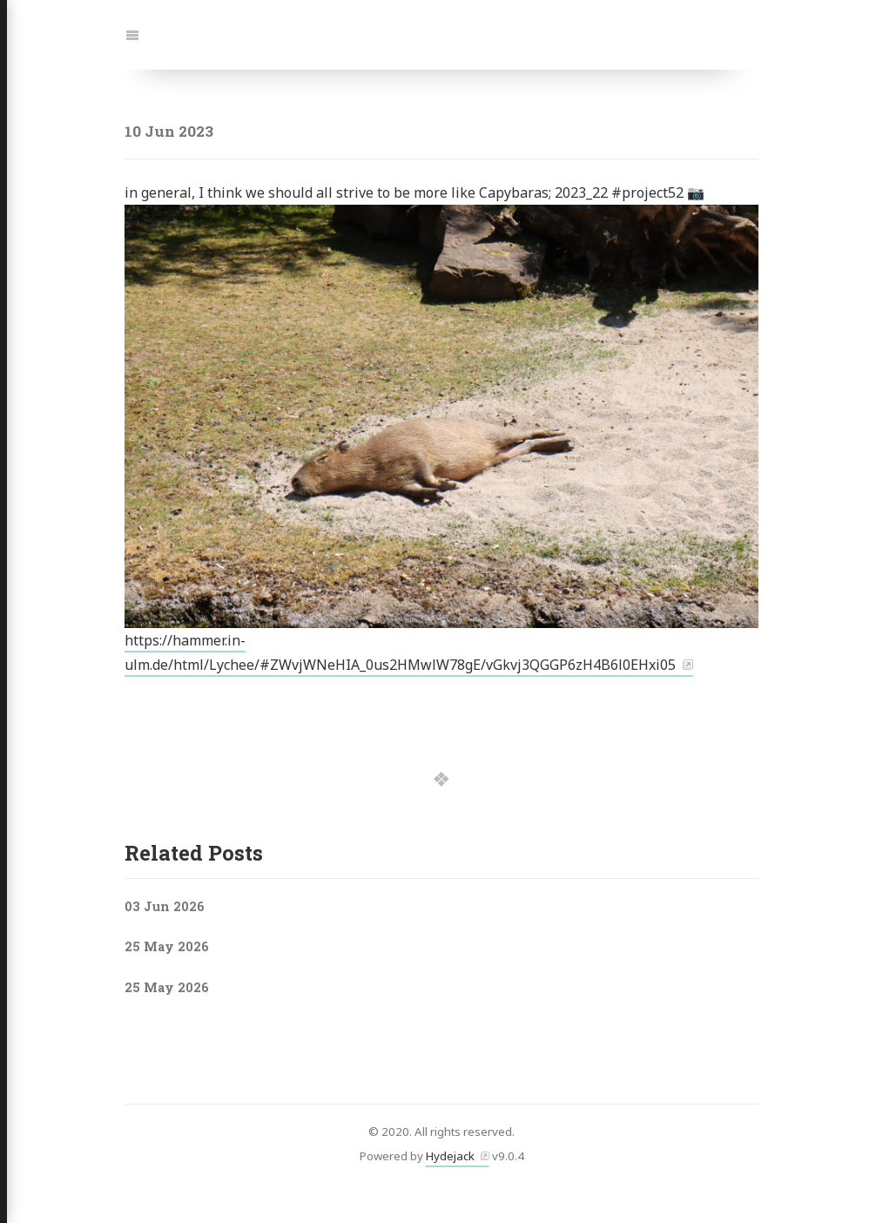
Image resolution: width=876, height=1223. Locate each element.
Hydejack (450, 1156)
